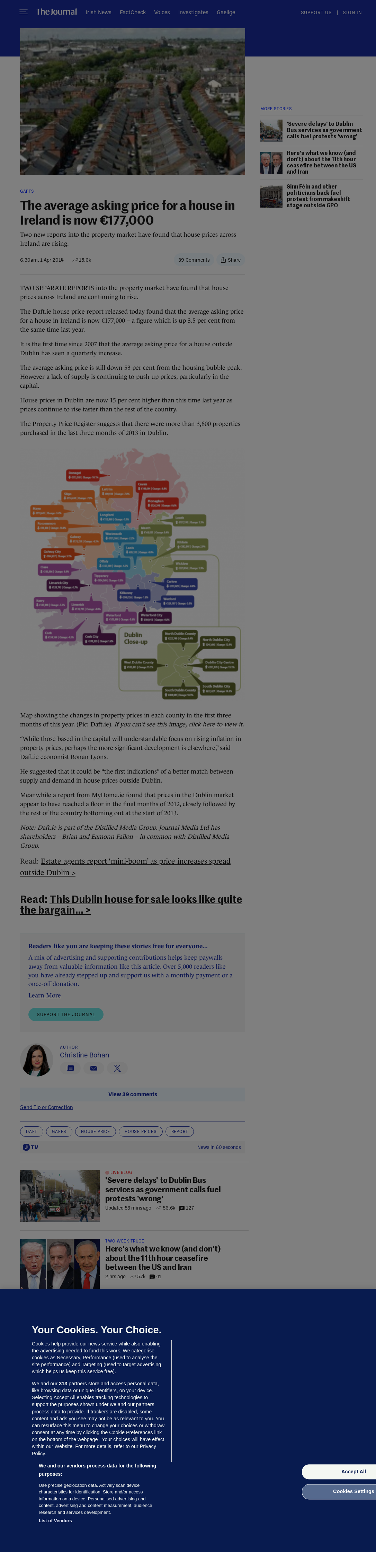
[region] (188, 1420)
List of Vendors (55, 1520)
